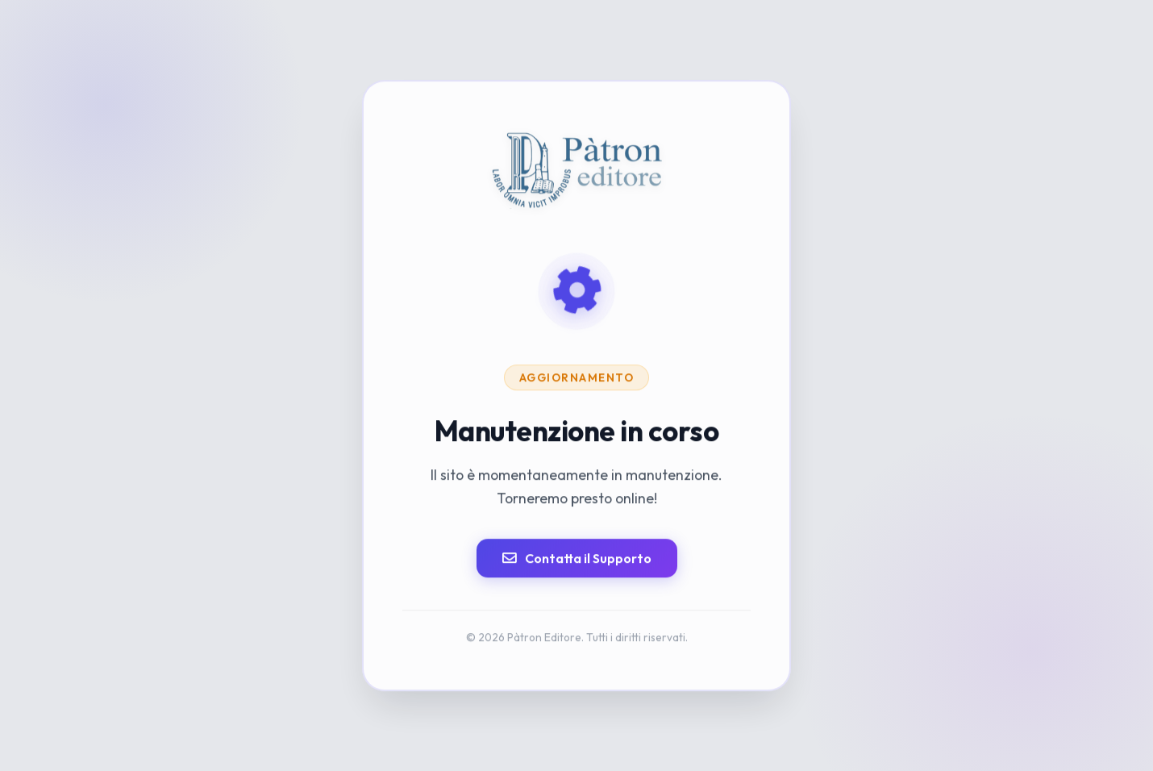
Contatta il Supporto (576, 558)
